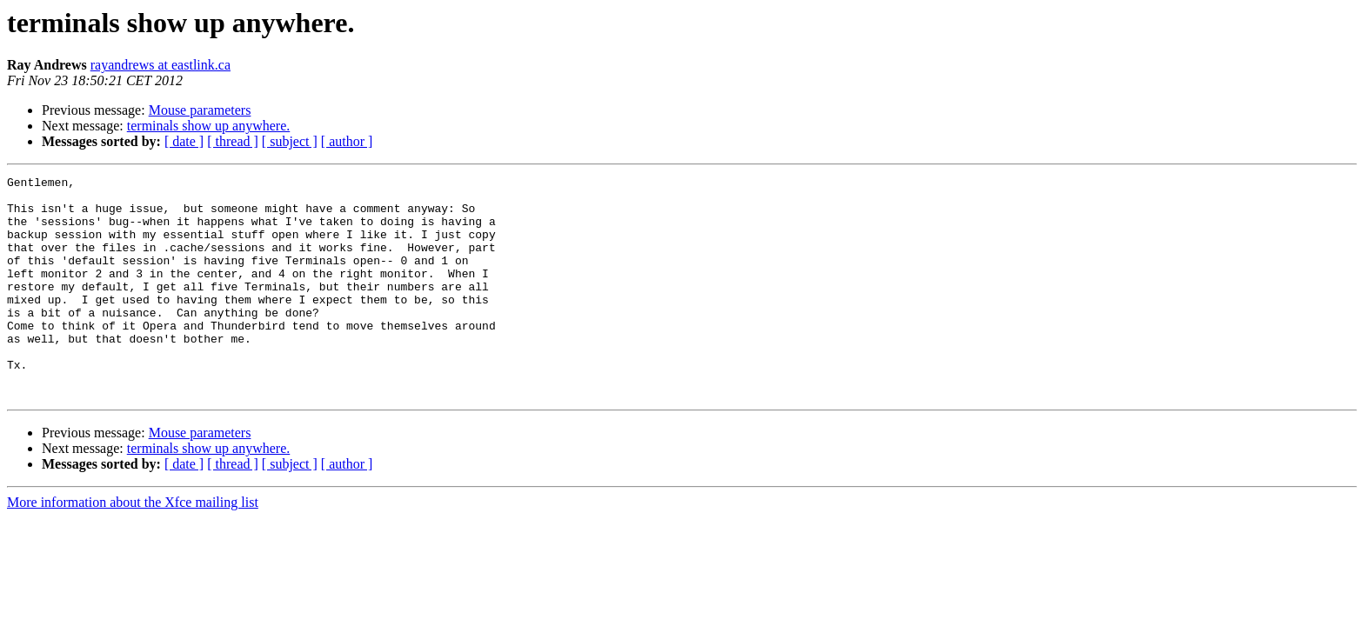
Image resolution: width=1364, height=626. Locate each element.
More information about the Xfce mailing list (132, 546)
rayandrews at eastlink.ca (160, 64)
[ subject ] (290, 141)
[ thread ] (232, 141)
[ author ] (347, 141)
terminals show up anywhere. (209, 125)
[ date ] (184, 141)
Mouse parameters (200, 110)
